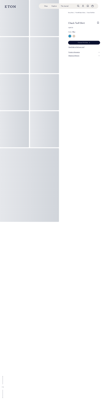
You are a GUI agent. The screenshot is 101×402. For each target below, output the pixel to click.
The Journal (64, 6)
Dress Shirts (71, 12)
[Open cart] (92, 6)
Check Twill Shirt (91, 12)
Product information (84, 52)
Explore (54, 6)
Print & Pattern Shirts (80, 12)
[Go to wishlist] (88, 6)
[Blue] (69, 36)
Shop (46, 6)
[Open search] (78, 6)
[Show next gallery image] (2, 394)
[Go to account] (83, 6)
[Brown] (74, 36)
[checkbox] (98, 24)
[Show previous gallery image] (2, 380)
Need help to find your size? (76, 47)
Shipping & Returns (84, 55)
